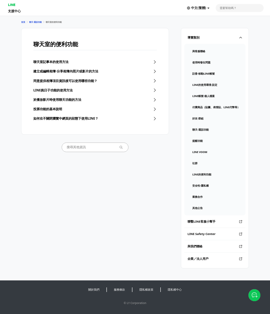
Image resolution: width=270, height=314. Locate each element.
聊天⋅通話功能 (35, 22)
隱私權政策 (146, 289)
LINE (11, 5)
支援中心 (14, 11)
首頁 (23, 22)
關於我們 (93, 289)
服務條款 (119, 289)
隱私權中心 (175, 289)
